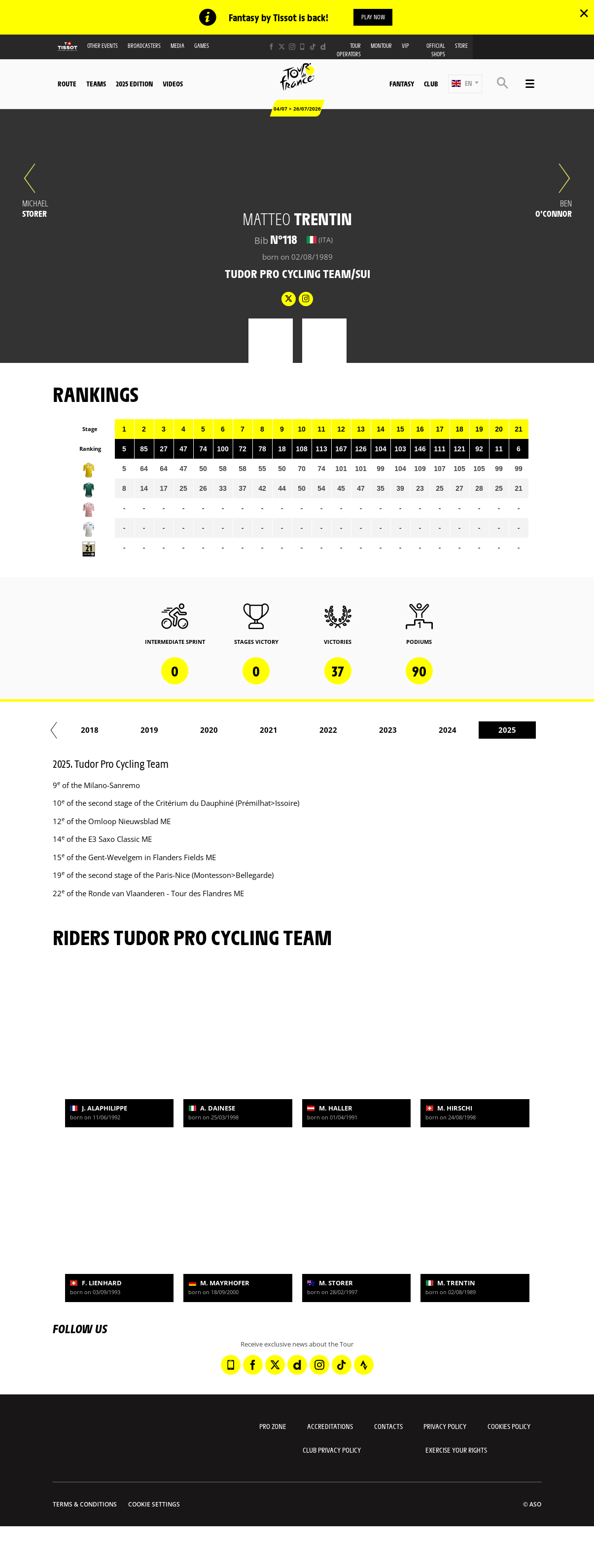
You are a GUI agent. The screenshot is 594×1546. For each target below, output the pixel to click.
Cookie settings (154, 1505)
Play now (373, 17)
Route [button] (67, 84)
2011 (90, 731)
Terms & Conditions (85, 1505)
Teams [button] (96, 84)
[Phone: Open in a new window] (302, 47)
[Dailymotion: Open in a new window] (323, 47)
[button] (465, 84)
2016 (388, 731)
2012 (150, 731)
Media (177, 46)
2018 (508, 731)
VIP (405, 46)
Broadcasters (144, 46)
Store (461, 46)
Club (431, 84)
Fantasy (401, 84)
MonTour (381, 46)
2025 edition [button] (134, 84)
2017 (448, 731)
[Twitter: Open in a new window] (282, 47)
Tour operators (349, 51)
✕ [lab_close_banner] (584, 12)
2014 (269, 731)
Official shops (435, 51)
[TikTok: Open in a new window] (313, 47)
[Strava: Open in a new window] (364, 1366)
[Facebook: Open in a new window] (271, 47)
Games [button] (201, 46)
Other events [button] (102, 46)
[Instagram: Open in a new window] (292, 47)
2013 (209, 731)
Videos (173, 84)
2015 (329, 731)
